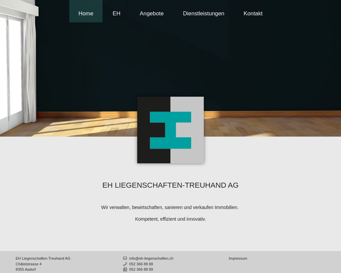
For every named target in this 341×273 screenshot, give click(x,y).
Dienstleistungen (203, 13)
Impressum (238, 258)
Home (86, 13)
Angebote (152, 13)
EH (116, 13)
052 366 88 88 (137, 264)
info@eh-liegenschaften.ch (147, 258)
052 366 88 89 (137, 269)
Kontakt (253, 13)
